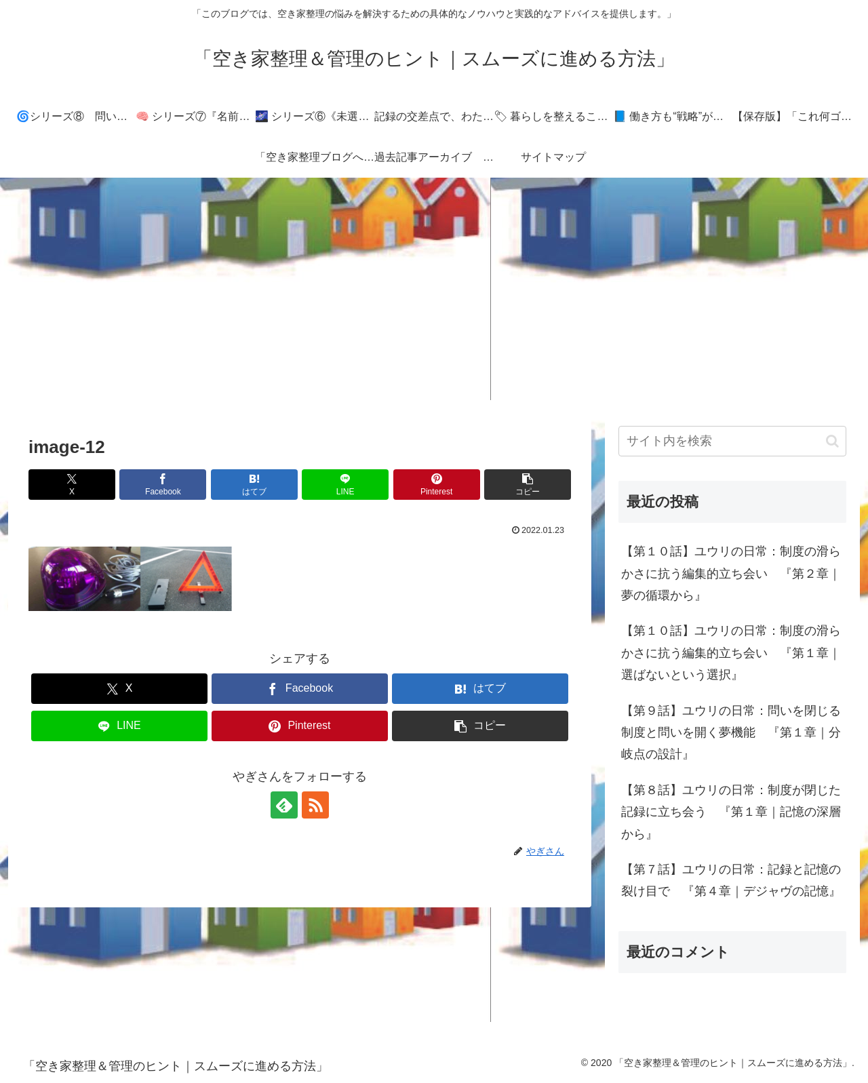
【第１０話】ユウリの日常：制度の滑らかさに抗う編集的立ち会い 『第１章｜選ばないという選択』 (731, 653)
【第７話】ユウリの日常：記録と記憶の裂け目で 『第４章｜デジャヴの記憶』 (731, 880)
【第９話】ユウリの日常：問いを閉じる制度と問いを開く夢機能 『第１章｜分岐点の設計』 (731, 733)
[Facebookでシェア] (162, 484)
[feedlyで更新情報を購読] (284, 805)
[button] (527, 484)
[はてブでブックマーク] (254, 484)
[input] (732, 441)
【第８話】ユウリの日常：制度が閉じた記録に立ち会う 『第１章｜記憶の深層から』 (731, 812)
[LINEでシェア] (345, 484)
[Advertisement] (434, 289)
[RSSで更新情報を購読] (315, 805)
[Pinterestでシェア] (436, 484)
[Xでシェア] (71, 484)
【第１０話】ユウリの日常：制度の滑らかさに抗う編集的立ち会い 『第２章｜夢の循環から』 (731, 573)
